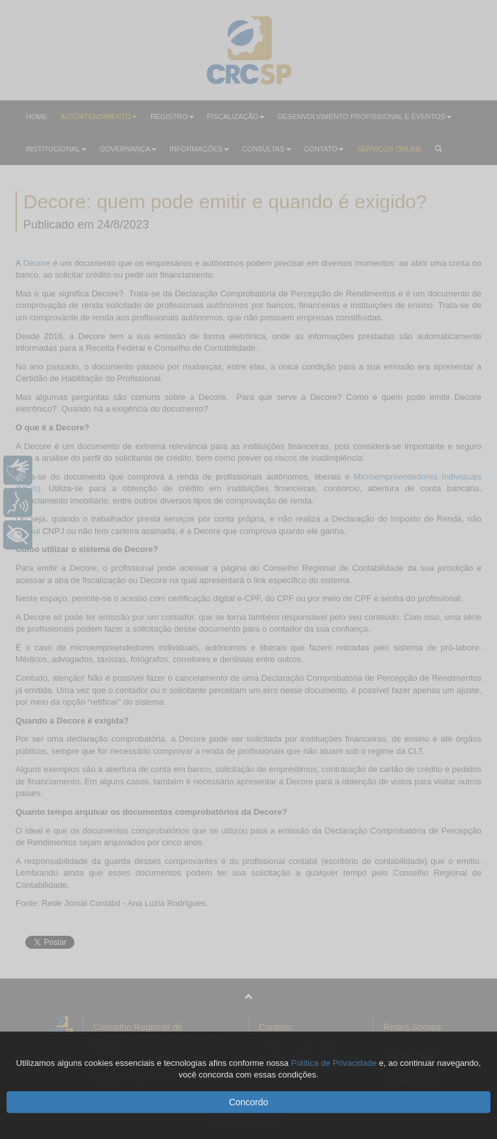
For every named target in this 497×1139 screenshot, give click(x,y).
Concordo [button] (249, 1102)
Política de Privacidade (334, 1063)
